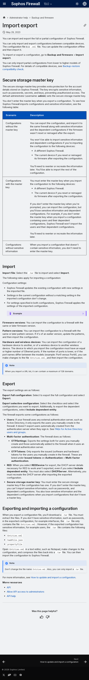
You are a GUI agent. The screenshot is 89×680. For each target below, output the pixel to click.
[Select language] (84, 4)
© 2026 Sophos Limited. (13, 669)
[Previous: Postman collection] (4, 662)
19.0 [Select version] (46, 4)
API (9, 587)
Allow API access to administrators (25, 591)
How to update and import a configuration (53, 577)
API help (11, 596)
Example (17, 313)
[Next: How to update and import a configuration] (63, 662)
